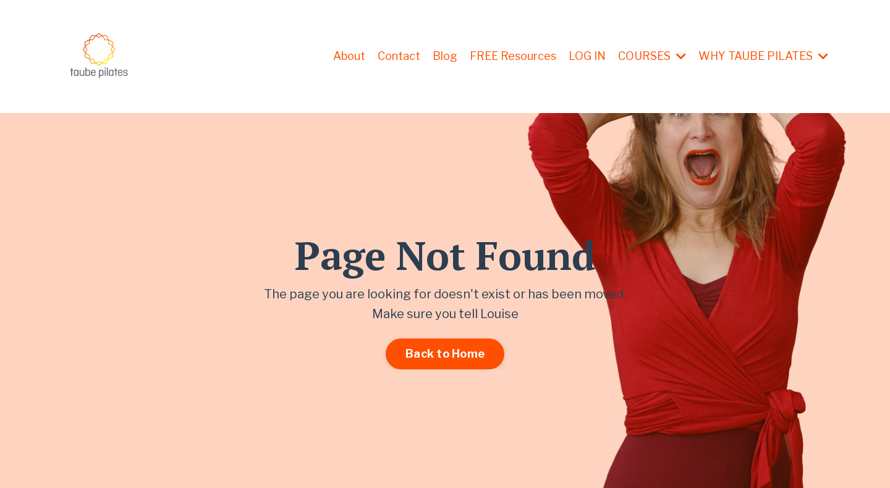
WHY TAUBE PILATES (763, 55)
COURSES (652, 55)
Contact (399, 55)
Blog (445, 55)
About (349, 55)
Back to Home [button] (445, 353)
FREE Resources (513, 55)
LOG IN (587, 55)
